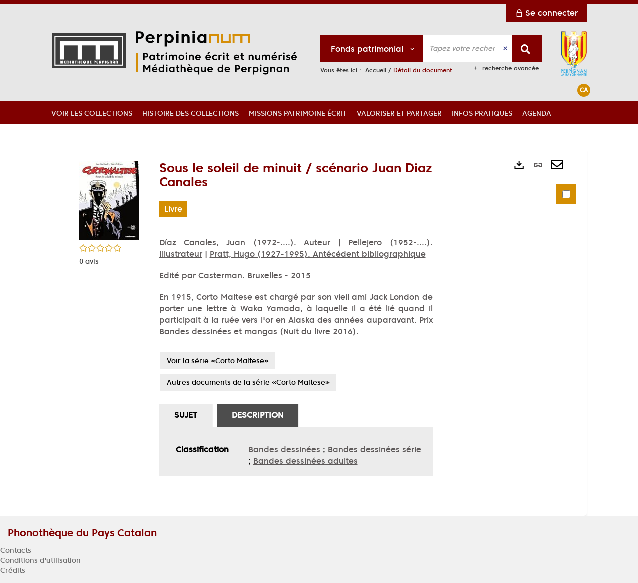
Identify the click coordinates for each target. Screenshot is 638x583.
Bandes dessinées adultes (305, 461)
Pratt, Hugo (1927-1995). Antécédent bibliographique (318, 254)
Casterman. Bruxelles (240, 275)
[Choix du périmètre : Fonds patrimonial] (372, 48)
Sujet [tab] (185, 415)
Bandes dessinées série (374, 449)
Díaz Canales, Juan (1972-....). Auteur (245, 242)
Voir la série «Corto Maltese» (218, 360)
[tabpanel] (296, 451)
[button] (91, 112)
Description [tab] (257, 415)
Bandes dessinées (284, 449)
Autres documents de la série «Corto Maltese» (248, 382)
